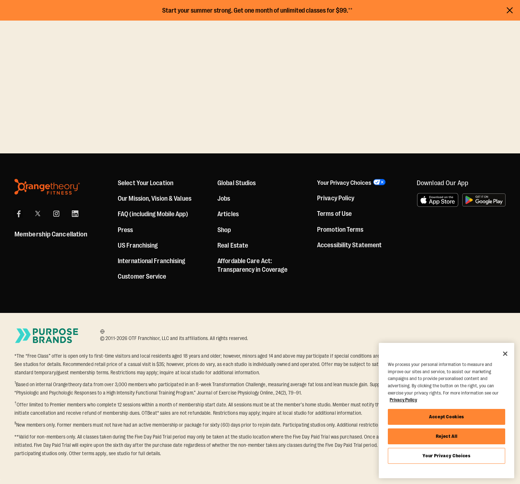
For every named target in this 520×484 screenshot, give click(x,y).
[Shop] (224, 230)
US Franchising (138, 245)
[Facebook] (18, 213)
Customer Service (142, 276)
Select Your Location (145, 183)
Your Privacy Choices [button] (345, 183)
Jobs (223, 198)
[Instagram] (56, 213)
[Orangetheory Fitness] (47, 187)
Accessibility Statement (349, 245)
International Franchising (152, 261)
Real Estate (232, 245)
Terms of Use (334, 214)
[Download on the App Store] (438, 200)
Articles (228, 214)
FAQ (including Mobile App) (153, 214)
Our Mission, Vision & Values (154, 198)
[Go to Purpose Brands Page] (46, 335)
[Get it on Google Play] (484, 200)
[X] (37, 213)
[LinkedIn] (75, 213)
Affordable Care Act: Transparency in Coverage (252, 265)
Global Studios (236, 183)
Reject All (447, 436)
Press (125, 230)
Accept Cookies (446, 416)
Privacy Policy (335, 198)
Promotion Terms (340, 230)
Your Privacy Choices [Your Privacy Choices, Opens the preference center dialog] (446, 455)
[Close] (505, 354)
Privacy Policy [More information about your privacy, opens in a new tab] (403, 399)
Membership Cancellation (50, 234)
